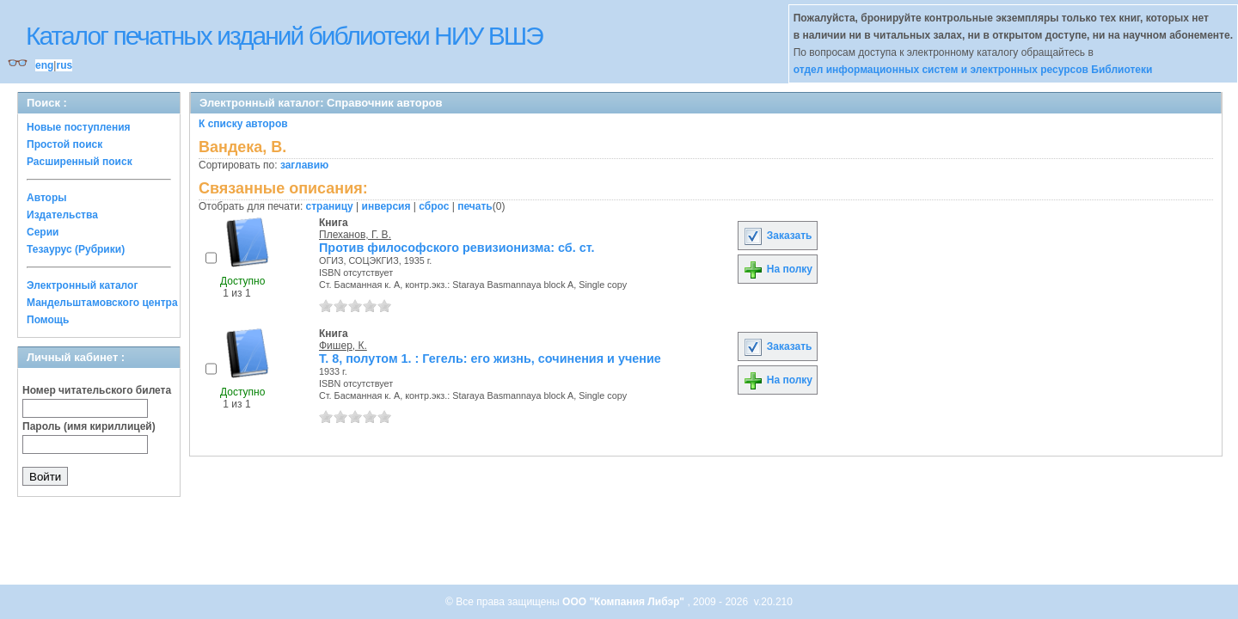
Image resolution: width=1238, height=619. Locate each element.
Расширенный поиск (79, 162)
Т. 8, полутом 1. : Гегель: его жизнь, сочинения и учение (490, 358)
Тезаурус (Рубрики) (76, 249)
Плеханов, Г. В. (355, 235)
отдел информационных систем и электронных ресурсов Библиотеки (973, 70)
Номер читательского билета (96, 390)
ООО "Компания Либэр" (624, 602)
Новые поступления (79, 127)
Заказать (777, 236)
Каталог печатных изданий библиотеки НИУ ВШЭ (284, 35)
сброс (434, 206)
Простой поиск (64, 144)
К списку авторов (243, 124)
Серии (42, 232)
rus (64, 65)
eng (44, 65)
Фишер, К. (343, 346)
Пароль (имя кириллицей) (89, 426)
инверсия (386, 206)
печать (475, 206)
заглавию (304, 165)
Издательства (62, 215)
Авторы (47, 198)
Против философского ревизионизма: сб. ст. (456, 247)
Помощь (48, 320)
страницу (329, 206)
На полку (777, 269)
